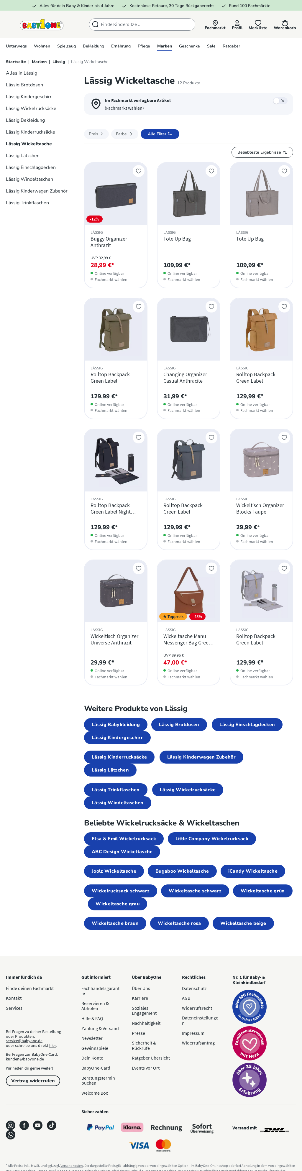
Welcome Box (94, 1093)
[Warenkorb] (285, 25)
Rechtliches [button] (194, 977)
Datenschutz (194, 988)
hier (52, 1045)
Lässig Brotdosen (179, 724)
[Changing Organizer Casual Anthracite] (188, 358)
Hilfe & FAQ (92, 1018)
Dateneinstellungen (200, 1020)
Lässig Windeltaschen (117, 803)
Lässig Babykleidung (116, 724)
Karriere (140, 998)
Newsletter (92, 1038)
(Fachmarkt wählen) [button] (124, 108)
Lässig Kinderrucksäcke (119, 757)
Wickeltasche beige (243, 923)
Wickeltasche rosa (179, 923)
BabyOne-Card (95, 1068)
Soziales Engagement (144, 1010)
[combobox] (144, 24)
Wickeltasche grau (117, 904)
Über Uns (141, 988)
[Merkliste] (257, 25)
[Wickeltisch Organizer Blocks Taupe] (261, 489)
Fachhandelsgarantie (100, 990)
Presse (138, 1033)
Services (14, 1008)
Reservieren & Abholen (95, 1006)
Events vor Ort (146, 1068)
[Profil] (235, 25)
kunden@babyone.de (25, 1059)
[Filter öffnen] (160, 134)
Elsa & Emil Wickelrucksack (124, 839)
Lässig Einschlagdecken (247, 724)
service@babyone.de (24, 1040)
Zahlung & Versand (100, 1028)
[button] (212, 25)
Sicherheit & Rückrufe (144, 1045)
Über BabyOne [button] (146, 977)
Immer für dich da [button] (24, 977)
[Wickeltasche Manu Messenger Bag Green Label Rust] (188, 622)
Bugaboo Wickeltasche (182, 871)
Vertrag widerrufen (33, 1081)
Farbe (125, 134)
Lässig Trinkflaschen (115, 790)
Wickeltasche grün (263, 891)
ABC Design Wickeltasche (122, 851)
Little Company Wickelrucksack (211, 839)
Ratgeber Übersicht (151, 1058)
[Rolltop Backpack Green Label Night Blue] (116, 489)
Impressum (193, 1033)
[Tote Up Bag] (188, 225)
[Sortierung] (262, 152)
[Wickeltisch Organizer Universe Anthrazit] (116, 622)
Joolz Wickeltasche (114, 871)
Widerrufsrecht (197, 1008)
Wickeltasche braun (115, 923)
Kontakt (14, 998)
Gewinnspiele (94, 1048)
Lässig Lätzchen (110, 770)
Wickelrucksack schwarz (121, 891)
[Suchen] (91, 24)
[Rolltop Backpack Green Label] (116, 358)
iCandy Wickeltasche (253, 871)
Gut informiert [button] (96, 977)
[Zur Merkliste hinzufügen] (139, 171)
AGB (186, 998)
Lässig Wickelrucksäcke (188, 790)
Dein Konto (92, 1058)
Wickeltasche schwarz (195, 891)
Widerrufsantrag (198, 1043)
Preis (96, 134)
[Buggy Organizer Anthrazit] (116, 225)
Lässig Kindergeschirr (117, 737)
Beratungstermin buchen (98, 1080)
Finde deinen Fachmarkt (30, 988)
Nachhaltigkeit (146, 1023)
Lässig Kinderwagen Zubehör (201, 757)
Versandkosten (71, 1165)
